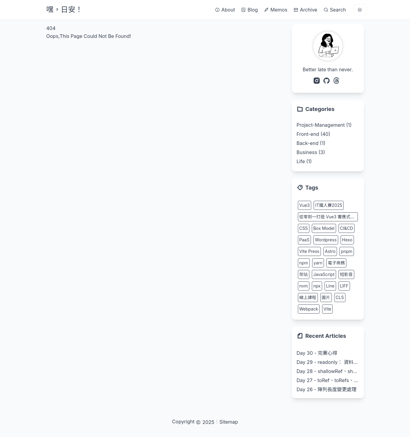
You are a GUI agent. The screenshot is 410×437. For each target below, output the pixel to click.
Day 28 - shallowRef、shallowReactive (328, 371)
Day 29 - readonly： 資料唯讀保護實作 (328, 362)
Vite (328, 308)
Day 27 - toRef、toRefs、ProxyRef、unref (328, 380)
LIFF (344, 285)
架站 (303, 274)
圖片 (326, 297)
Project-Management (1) (324, 125)
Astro (330, 251)
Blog (249, 10)
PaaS (304, 239)
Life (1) (304, 161)
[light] (359, 9)
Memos (275, 10)
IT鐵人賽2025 (328, 205)
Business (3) (311, 152)
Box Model (324, 228)
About (225, 10)
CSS (303, 228)
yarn (318, 262)
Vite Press (309, 251)
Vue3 (304, 205)
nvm (303, 285)
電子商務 (336, 262)
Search (334, 10)
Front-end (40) (313, 134)
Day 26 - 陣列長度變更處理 (327, 389)
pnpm (346, 251)
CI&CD (346, 228)
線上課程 (307, 297)
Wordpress (326, 239)
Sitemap (228, 422)
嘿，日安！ (64, 9)
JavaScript (324, 274)
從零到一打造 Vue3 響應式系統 (328, 216)
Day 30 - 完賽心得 (317, 353)
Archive (305, 10)
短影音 (346, 274)
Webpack (308, 308)
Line (330, 285)
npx (317, 285)
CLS (340, 297)
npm (303, 262)
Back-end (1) (311, 143)
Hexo (347, 239)
